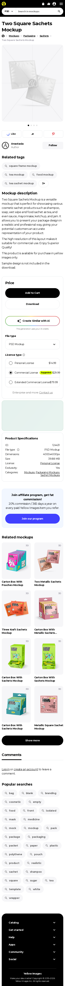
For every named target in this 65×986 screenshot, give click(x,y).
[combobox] (39, 11)
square (11, 880)
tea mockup (14, 174)
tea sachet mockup (19, 183)
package (12, 836)
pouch (36, 854)
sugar (31, 880)
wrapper (12, 898)
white (34, 889)
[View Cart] (43, 4)
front (28, 810)
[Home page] (3, 36)
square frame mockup (21, 165)
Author (15, 147)
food (10, 810)
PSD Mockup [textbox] (16, 344)
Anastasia (17, 143)
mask (10, 819)
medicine (31, 819)
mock (10, 828)
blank (27, 793)
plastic (51, 845)
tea (49, 880)
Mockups (29, 472)
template (13, 889)
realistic (34, 863)
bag (9, 793)
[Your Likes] (49, 4)
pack (51, 828)
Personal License (50, 463)
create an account (26, 769)
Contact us (46, 392)
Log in (6, 769)
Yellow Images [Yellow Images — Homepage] (33, 973)
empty (34, 802)
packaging (36, 836)
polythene (13, 854)
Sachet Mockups (50, 475)
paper (32, 845)
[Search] (59, 11)
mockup (31, 828)
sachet (11, 871)
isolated (48, 810)
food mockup (43, 174)
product (12, 863)
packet (11, 845)
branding (48, 793)
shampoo (33, 871)
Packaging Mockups (47, 472)
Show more (32, 740)
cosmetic (13, 802)
